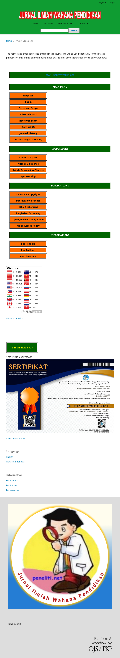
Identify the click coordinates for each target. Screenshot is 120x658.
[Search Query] (54, 30)
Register (103, 2)
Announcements (66, 23)
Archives (48, 23)
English (9, 456)
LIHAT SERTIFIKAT (15, 438)
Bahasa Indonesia (15, 461)
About (83, 23)
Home (9, 40)
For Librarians (12, 489)
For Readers (12, 480)
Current (35, 23)
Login (112, 2)
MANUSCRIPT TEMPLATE (60, 75)
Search (74, 30)
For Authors (11, 485)
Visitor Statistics (14, 318)
